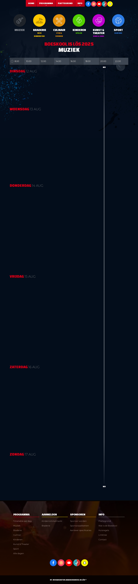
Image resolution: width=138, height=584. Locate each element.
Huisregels (103, 530)
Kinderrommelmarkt (52, 521)
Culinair (17, 535)
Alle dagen (18, 553)
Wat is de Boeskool (107, 526)
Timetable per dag (22, 521)
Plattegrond (104, 521)
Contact (102, 539)
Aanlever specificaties (80, 530)
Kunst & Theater (21, 544)
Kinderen (17, 539)
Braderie (17, 530)
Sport (16, 549)
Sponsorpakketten (79, 526)
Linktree (102, 535)
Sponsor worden (78, 521)
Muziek (16, 526)
